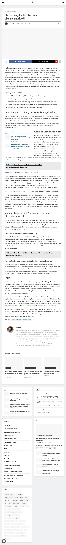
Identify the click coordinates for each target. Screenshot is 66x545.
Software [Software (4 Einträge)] (7, 524)
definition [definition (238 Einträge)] (7, 500)
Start (6, 11)
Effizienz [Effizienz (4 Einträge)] (24, 503)
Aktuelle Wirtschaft (10, 429)
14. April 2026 (45, 442)
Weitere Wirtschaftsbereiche (13, 475)
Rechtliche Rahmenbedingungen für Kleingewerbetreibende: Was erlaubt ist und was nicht (21, 137)
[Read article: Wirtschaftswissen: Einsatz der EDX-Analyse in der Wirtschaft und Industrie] (7, 146)
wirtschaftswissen (27, 319)
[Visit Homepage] (33, 2)
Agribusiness (8, 425)
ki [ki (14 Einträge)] (5, 509)
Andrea (12, 23)
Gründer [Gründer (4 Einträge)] (22, 506)
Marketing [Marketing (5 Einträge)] (7, 515)
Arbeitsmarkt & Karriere (12, 432)
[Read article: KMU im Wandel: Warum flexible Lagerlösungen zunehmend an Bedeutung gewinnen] (39, 453)
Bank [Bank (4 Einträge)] (16, 497)
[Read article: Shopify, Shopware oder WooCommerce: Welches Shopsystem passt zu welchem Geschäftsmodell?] (39, 472)
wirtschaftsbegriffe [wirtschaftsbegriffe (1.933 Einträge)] (10, 533)
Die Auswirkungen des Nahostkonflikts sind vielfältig (48, 409)
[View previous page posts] (17, 152)
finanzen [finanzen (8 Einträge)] (16, 506)
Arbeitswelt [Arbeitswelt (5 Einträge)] (19, 494)
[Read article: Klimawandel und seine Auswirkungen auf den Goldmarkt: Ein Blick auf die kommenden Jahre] (6, 406)
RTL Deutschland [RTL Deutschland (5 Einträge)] (9, 521)
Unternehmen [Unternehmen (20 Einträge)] (25, 527)
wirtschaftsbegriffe (16, 319)
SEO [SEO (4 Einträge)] (16, 521)
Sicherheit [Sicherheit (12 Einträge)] (22, 521)
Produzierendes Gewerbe (12, 465)
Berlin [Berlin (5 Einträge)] (21, 497)
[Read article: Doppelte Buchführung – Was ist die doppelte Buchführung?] (6, 400)
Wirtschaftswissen (12, 11)
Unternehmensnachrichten (13, 472)
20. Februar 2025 (15, 148)
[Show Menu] (3, 2)
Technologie (8, 468)
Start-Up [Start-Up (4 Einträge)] (13, 524)
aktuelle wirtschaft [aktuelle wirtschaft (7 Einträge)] (9, 494)
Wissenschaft (8, 481)
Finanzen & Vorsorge (10, 442)
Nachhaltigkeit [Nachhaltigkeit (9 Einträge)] (16, 515)
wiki (9, 319)
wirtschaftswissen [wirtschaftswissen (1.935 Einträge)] (9, 535)
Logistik (6, 455)
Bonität (59, 158)
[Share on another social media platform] (60, 61)
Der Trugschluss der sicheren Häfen (44, 412)
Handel (6, 448)
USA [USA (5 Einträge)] (21, 530)
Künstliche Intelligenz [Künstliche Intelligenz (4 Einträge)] (10, 512)
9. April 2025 (20, 23)
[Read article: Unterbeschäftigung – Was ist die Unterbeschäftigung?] (53, 363)
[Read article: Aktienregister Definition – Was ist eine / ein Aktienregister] (6, 413)
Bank (53, 75)
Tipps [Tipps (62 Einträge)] (12, 527)
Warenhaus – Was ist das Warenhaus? (18, 393)
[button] (4, 541)
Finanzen (56, 312)
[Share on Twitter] (43, 61)
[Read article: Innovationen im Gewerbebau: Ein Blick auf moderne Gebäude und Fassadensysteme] (39, 460)
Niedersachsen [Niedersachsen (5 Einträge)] (8, 518)
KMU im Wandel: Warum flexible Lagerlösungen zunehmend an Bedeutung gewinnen (51, 453)
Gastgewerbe (8, 445)
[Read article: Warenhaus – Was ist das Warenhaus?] (6, 394)
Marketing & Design (10, 462)
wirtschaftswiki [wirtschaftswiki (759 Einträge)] (21, 533)
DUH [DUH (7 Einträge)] (10, 503)
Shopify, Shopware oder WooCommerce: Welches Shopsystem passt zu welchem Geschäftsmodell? (51, 472)
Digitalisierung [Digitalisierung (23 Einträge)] (24, 500)
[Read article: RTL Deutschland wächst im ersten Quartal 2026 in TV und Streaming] (49, 430)
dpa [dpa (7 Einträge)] (5, 503)
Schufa (16, 227)
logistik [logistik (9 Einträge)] (20, 512)
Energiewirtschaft (10, 439)
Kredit (29, 183)
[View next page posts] (20, 152)
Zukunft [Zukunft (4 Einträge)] (24, 535)
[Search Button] (63, 2)
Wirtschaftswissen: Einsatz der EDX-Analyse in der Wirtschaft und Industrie (33, 373)
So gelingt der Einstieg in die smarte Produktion (47, 393)
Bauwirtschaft (9, 435)
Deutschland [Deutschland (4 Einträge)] (15, 500)
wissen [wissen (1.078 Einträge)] (18, 535)
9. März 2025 (14, 141)
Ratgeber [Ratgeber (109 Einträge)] (16, 518)
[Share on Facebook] (20, 61)
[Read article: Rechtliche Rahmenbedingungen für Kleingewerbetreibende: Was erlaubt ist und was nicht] (7, 137)
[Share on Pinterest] (56, 61)
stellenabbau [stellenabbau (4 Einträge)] (21, 524)
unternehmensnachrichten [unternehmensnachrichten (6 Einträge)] (11, 530)
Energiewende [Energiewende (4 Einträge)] (8, 506)
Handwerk (7, 452)
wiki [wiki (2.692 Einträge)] (25, 530)
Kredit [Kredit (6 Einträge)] (17, 509)
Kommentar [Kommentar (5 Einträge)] (11, 509)
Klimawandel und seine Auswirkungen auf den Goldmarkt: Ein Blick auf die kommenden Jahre (20, 406)
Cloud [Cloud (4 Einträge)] (26, 497)
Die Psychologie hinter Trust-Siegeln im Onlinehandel (48, 405)
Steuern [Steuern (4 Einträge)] (7, 527)
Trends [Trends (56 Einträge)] (17, 527)
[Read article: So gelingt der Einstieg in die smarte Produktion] (39, 466)
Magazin (8, 368)
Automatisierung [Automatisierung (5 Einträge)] (9, 497)
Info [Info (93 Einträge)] (28, 506)
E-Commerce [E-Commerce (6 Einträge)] (16, 503)
